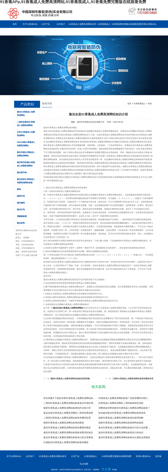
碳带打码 (21, 196)
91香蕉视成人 (103, 24)
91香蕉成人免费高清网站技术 (82, 24)
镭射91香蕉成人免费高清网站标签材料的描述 (121, 422)
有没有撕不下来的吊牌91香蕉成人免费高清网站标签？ (70, 398)
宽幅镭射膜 (22, 216)
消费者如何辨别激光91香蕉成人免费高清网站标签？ (124, 408)
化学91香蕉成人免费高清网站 (26, 134)
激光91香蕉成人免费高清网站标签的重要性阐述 (67, 427)
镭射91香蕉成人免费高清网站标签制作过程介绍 (67, 408)
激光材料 (21, 223)
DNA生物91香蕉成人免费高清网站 (26, 144)
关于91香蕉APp (30, 24)
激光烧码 (21, 203)
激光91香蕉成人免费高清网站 (26, 113)
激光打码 (21, 209)
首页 (15, 24)
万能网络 (96, 470)
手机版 (114, 470)
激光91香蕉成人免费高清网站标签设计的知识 (121, 432)
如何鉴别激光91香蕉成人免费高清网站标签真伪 (122, 413)
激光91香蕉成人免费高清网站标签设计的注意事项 (68, 437)
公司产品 (45, 24)
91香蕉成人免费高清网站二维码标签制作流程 (121, 403)
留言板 (15, 31)
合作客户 (61, 24)
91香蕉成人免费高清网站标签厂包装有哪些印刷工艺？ (125, 398)
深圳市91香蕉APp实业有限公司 (90, 122)
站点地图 (84, 464)
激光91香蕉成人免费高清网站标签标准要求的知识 (68, 432)
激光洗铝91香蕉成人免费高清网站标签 (26, 181)
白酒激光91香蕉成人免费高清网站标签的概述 (65, 442)
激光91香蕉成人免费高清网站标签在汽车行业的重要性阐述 (125, 427)
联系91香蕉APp (149, 24)
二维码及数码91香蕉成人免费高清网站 (26, 123)
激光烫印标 (22, 172)
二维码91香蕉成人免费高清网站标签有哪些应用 (132, 378)
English (30, 31)
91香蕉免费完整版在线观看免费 (126, 24)
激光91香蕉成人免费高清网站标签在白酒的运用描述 (124, 437)
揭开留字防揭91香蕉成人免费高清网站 (26, 164)
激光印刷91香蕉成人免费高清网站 (26, 154)
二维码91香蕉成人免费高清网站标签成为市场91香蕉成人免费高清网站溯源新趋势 (70, 403)
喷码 (19, 189)
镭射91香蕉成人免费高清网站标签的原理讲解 (70, 378)
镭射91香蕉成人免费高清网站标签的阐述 (63, 422)
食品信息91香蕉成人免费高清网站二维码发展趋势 (68, 413)
